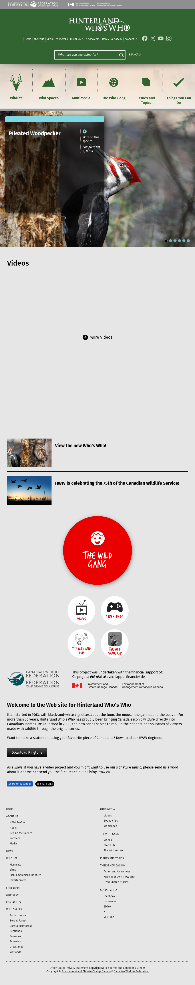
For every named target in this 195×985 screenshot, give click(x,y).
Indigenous (77, 39)
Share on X (45, 783)
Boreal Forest (18, 920)
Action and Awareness (117, 871)
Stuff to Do (110, 845)
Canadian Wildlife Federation (131, 971)
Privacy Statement (77, 967)
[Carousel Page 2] (170, 240)
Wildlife (16, 86)
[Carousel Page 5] (184, 240)
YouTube (109, 917)
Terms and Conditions (123, 967)
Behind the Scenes (21, 833)
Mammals (15, 864)
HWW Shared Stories (116, 882)
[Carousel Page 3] (175, 240)
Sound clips (111, 820)
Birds (13, 869)
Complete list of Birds (91, 149)
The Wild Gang (113, 86)
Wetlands (15, 952)
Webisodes (110, 826)
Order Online (58, 967)
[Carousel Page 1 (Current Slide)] (166, 240)
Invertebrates (18, 880)
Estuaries (15, 941)
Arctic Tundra (18, 915)
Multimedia (81, 86)
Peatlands (16, 931)
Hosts (13, 827)
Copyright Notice (99, 967)
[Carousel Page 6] (188, 240)
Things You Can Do (179, 88)
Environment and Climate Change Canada (86, 971)
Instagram (110, 901)
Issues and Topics (146, 88)
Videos (108, 815)
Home (28, 39)
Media (105, 39)
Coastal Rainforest (21, 925)
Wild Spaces (49, 86)
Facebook (109, 896)
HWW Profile (17, 822)
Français (135, 54)
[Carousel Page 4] (179, 240)
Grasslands (16, 946)
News (50, 39)
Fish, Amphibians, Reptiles (25, 875)
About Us (39, 39)
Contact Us (131, 39)
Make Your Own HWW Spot (119, 876)
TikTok (107, 906)
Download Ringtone (27, 752)
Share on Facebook (19, 783)
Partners (15, 838)
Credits (141, 967)
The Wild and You (114, 850)
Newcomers (92, 39)
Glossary (116, 39)
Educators (62, 39)
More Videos (101, 337)
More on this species (91, 139)
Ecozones (15, 936)
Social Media (108, 890)
